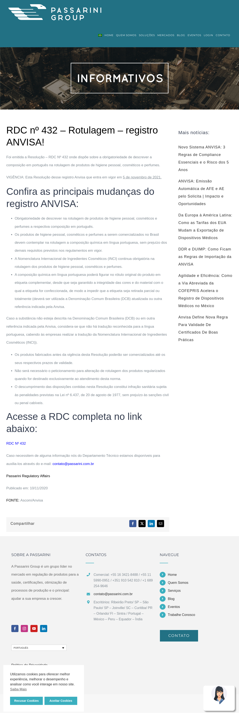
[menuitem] (100, 35)
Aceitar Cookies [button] (60, 700)
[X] (142, 523)
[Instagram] (24, 628)
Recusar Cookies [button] (26, 700)
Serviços (174, 590)
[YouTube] (34, 628)
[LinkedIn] (151, 523)
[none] (39, 648)
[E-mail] (160, 523)
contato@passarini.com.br (73, 464)
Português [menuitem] (21, 648)
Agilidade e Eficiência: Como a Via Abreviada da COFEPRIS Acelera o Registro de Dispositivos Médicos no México (205, 291)
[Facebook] (132, 523)
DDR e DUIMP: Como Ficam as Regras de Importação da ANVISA (204, 256)
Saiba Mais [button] (18, 689)
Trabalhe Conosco (181, 615)
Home (172, 574)
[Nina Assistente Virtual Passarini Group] (219, 687)
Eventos (174, 607)
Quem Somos (178, 582)
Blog (171, 599)
